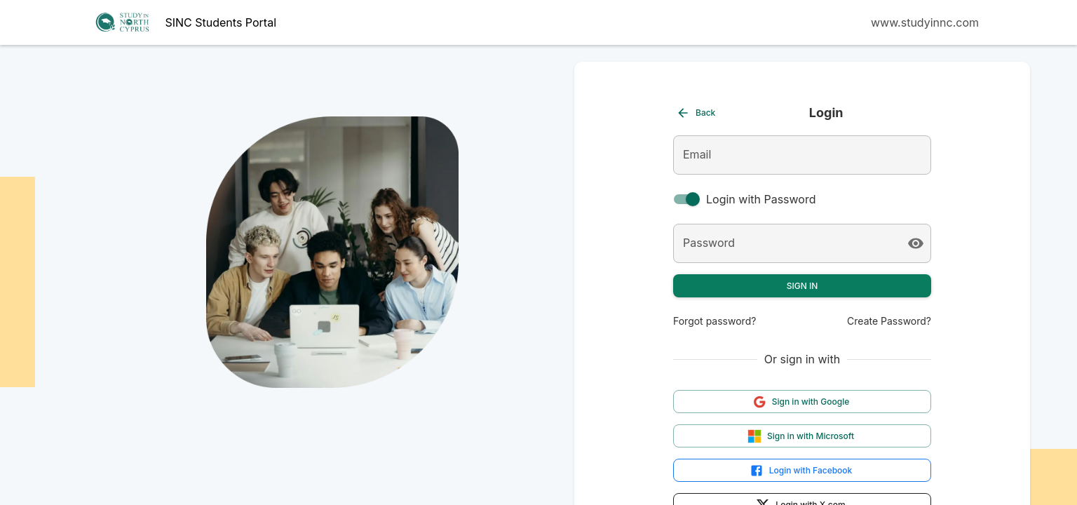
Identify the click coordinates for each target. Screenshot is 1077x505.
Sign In (802, 286)
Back (695, 113)
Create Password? (889, 321)
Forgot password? (714, 321)
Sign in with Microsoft (800, 436)
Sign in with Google (801, 402)
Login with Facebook (801, 471)
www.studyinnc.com (925, 22)
